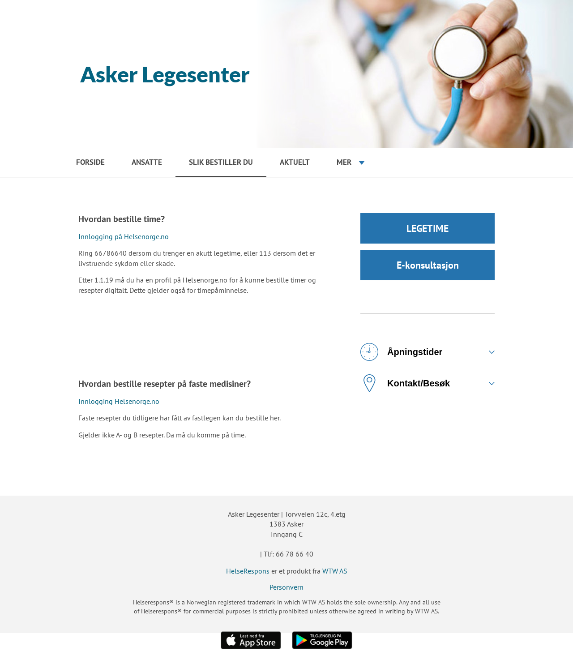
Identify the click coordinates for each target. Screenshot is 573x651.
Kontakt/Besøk (405, 383)
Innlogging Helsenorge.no (118, 401)
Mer (344, 162)
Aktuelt (295, 162)
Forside (90, 162)
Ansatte (147, 162)
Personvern (286, 586)
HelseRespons (247, 570)
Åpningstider (401, 352)
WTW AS (334, 570)
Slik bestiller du (221, 162)
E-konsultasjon (428, 265)
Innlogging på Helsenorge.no (123, 236)
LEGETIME (427, 228)
